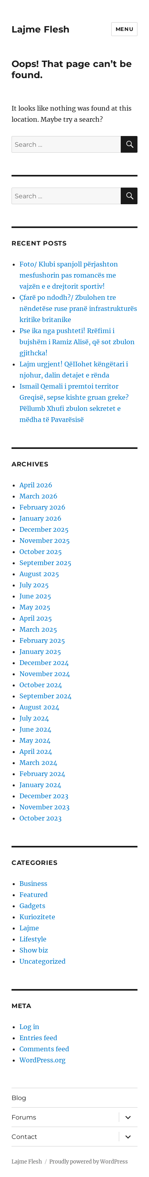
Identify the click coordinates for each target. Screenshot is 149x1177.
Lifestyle (32, 939)
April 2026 (35, 485)
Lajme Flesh (41, 29)
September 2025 (45, 563)
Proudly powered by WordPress (88, 1161)
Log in (29, 1027)
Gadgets (32, 906)
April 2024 (35, 751)
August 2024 (39, 707)
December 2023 (43, 796)
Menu (124, 29)
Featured (33, 895)
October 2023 (40, 818)
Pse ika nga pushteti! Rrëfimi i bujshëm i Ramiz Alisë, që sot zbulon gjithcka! (77, 342)
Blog (19, 1098)
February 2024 (42, 774)
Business (33, 884)
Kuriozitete (37, 917)
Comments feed (44, 1049)
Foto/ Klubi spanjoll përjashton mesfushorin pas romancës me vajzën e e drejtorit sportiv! (68, 275)
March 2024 (38, 763)
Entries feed (38, 1038)
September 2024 (45, 696)
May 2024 (34, 740)
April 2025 (35, 618)
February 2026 (42, 507)
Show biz (33, 950)
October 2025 (40, 552)
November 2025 (44, 540)
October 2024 (40, 685)
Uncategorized (42, 961)
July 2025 (34, 585)
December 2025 (44, 529)
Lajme (29, 928)
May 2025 (34, 607)
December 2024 (44, 663)
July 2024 (34, 718)
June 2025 (35, 596)
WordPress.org (42, 1060)
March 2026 (38, 496)
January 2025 (40, 652)
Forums (24, 1117)
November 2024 (44, 674)
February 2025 (42, 640)
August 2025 (39, 574)
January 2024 (40, 785)
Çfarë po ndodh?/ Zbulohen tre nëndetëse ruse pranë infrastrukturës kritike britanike (78, 308)
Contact (24, 1137)
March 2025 (38, 629)
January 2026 (40, 518)
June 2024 (35, 729)
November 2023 (44, 807)
